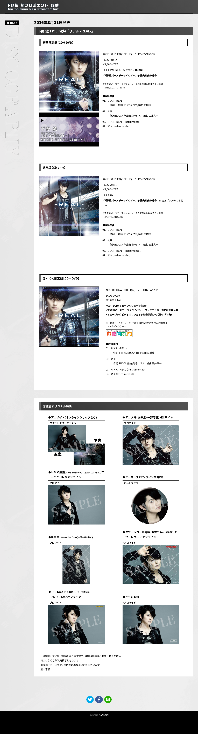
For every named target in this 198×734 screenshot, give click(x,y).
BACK (12, 23)
